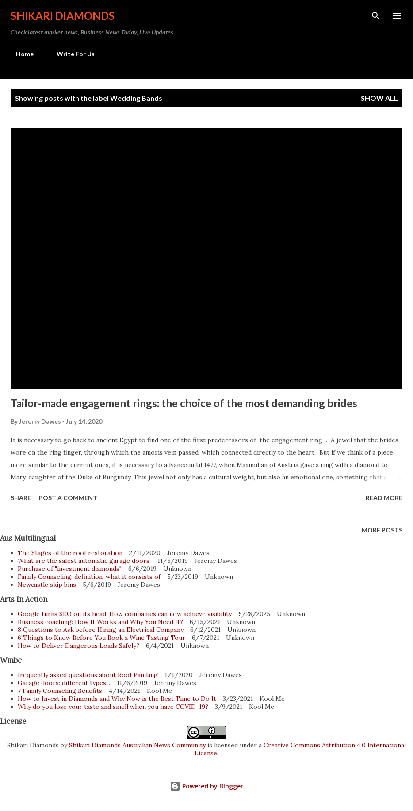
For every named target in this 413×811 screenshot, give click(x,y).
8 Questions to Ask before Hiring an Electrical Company (101, 630)
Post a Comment (68, 497)
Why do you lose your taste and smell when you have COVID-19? (113, 707)
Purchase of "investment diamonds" (70, 569)
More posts (382, 530)
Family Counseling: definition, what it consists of (89, 577)
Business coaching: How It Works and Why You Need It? (100, 622)
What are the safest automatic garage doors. (84, 561)
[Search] (376, 16)
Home (19, 53)
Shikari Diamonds (63, 15)
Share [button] (21, 497)
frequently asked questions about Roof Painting (88, 675)
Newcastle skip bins (47, 585)
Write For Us (70, 53)
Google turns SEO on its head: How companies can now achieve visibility (125, 614)
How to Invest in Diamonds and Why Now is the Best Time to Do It (117, 699)
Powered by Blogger (206, 786)
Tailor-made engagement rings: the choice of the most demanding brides (184, 403)
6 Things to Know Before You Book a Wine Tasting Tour (101, 638)
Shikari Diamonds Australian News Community (138, 745)
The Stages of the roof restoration (70, 553)
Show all (379, 98)
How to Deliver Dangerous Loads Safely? (78, 646)
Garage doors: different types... (64, 683)
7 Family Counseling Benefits (60, 691)
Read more (384, 497)
